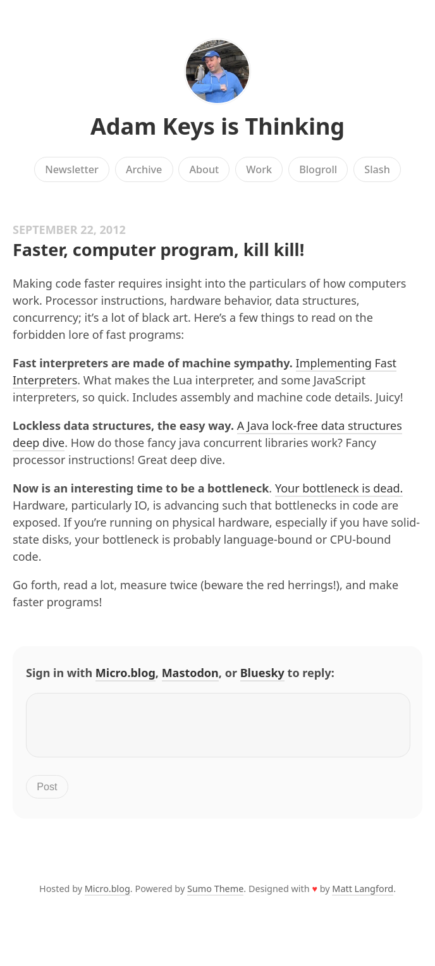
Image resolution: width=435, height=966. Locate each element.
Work (259, 169)
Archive (144, 169)
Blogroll (318, 169)
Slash (377, 169)
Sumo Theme (215, 896)
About (204, 169)
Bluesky (262, 672)
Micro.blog (125, 672)
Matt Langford (362, 896)
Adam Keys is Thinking (217, 126)
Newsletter (72, 169)
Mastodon (190, 672)
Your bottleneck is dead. (339, 488)
